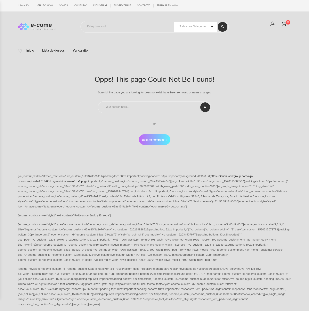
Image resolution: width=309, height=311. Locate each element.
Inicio (30, 51)
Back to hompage (153, 140)
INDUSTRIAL (100, 5)
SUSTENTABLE (122, 5)
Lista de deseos (53, 51)
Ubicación (24, 5)
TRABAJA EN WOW (167, 5)
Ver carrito (80, 51)
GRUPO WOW (45, 5)
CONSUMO (80, 5)
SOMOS (63, 5)
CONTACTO (143, 5)
